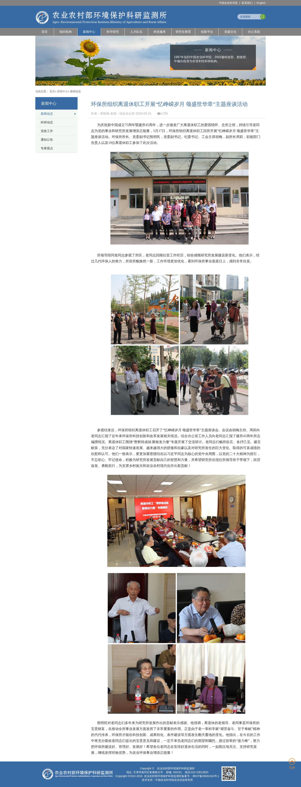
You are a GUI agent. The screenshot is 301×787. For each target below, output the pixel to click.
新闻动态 (47, 113)
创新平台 (207, 31)
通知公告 (47, 139)
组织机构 (66, 31)
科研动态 (47, 122)
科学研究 (113, 31)
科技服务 (160, 31)
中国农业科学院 (228, 2)
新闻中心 (89, 31)
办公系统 (254, 31)
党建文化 (230, 31)
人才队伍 (136, 31)
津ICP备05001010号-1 (205, 776)
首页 (44, 31)
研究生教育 (183, 31)
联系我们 (247, 2)
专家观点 (47, 148)
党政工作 (47, 131)
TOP (292, 764)
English (261, 2)
